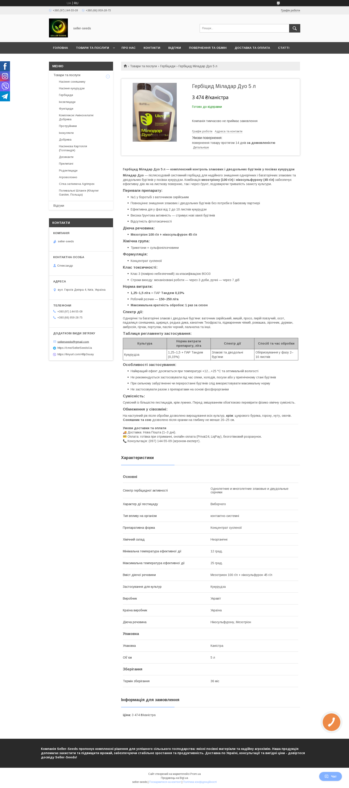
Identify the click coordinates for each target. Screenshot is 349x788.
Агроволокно (68, 177)
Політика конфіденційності (200, 782)
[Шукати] (294, 28)
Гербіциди (167, 66)
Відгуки (174, 47)
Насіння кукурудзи (72, 88)
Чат (331, 776)
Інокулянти (66, 133)
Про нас (129, 47)
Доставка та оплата (252, 47)
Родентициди (68, 170)
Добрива (65, 139)
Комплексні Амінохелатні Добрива (76, 117)
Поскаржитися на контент (165, 782)
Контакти (152, 47)
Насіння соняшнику (72, 81)
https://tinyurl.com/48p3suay (75, 354)
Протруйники (68, 126)
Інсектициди (67, 102)
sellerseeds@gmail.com (73, 341)
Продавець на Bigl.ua (174, 778)
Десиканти (66, 157)
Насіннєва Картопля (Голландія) (73, 148)
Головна (60, 47)
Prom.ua (195, 774)
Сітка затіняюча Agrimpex (77, 184)
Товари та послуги (92, 47)
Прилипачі (66, 163)
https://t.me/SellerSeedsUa (74, 347)
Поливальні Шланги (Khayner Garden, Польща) (79, 192)
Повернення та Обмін (208, 47)
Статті (283, 47)
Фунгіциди (66, 108)
